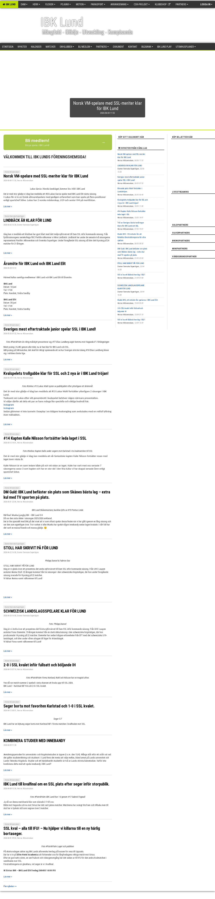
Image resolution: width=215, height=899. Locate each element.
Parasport (98, 4)
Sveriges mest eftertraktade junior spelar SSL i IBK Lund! (50, 329)
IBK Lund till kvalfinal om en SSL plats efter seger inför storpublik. (56, 784)
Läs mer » (8, 206)
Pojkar (66, 4)
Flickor (50, 4)
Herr (36, 4)
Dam (24, 4)
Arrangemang (119, 4)
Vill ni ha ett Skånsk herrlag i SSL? (131, 275)
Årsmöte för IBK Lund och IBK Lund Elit (35, 263)
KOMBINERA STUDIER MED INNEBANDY (34, 740)
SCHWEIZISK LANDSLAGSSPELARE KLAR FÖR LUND (45, 611)
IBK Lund (9, 4)
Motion (81, 4)
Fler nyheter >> (10, 886)
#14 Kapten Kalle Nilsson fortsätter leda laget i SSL (45, 438)
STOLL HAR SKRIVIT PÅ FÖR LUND (31, 548)
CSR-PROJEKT (142, 4)
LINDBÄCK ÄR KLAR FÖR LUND (27, 220)
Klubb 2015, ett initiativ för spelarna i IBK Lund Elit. (137, 300)
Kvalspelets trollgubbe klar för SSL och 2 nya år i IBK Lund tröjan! (56, 373)
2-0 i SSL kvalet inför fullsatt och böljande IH (40, 665)
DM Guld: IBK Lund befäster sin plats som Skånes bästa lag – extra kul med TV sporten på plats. (132, 252)
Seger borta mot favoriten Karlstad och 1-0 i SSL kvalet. (49, 706)
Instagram (9, 404)
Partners (182, 4)
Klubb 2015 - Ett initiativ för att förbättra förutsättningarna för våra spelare (131, 237)
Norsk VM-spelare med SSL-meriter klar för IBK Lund (46, 176)
